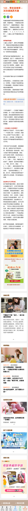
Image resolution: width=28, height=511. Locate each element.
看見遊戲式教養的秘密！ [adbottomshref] (14, 285)
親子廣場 (10, 508)
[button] (20, 1)
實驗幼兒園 (19, 505)
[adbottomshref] (14, 248)
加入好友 (20, 508)
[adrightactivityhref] (14, 477)
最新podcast (15, 508)
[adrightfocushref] (14, 318)
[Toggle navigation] (2, 2)
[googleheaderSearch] (23, 2)
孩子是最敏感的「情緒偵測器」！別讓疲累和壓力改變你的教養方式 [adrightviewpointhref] (13, 369)
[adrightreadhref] (14, 441)
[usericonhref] (25, 2)
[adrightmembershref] (14, 408)
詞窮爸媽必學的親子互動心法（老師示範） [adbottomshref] (14, 260)
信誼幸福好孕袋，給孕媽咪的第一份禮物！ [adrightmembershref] (13, 419)
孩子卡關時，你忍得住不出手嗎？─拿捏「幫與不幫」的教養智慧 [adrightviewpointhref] (13, 380)
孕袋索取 (7, 508)
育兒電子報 (2, 508)
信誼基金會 (6, 503)
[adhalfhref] (14, 101)
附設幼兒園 (20, 503)
